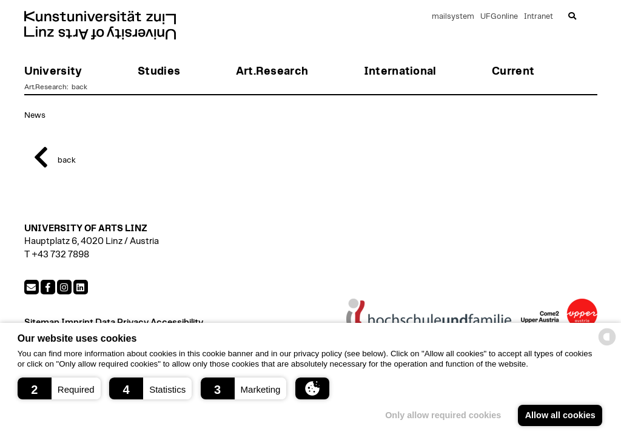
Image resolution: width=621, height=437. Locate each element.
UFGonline (499, 17)
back (78, 86)
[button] (59, 388)
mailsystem (453, 17)
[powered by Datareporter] (607, 344)
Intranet (538, 17)
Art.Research (45, 86)
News (34, 115)
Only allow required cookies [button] (443, 415)
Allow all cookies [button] (560, 415)
